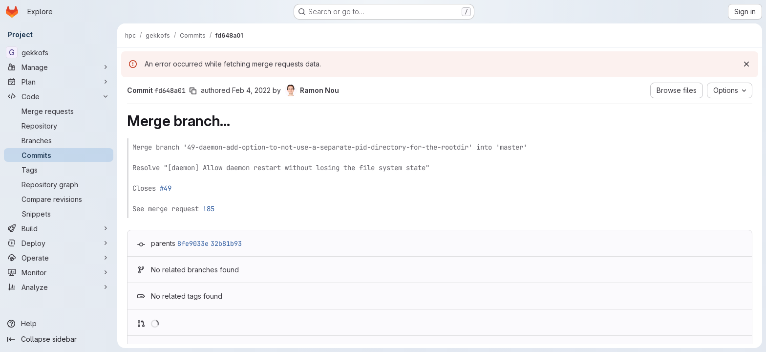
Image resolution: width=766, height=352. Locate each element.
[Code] (58, 96)
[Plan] (58, 81)
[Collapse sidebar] (58, 339)
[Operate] (58, 257)
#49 (165, 188)
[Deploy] (58, 243)
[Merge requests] (58, 111)
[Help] (58, 323)
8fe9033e (193, 243)
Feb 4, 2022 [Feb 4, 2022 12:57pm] (251, 90)
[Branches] (58, 140)
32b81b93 (226, 243)
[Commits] (58, 155)
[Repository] (58, 125)
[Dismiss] (746, 64)
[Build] (58, 228)
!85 (208, 208)
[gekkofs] (58, 52)
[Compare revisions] (58, 199)
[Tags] (58, 169)
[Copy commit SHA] (193, 91)
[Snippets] (58, 213)
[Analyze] (58, 287)
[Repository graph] (58, 184)
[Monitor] (58, 272)
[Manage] (58, 67)
